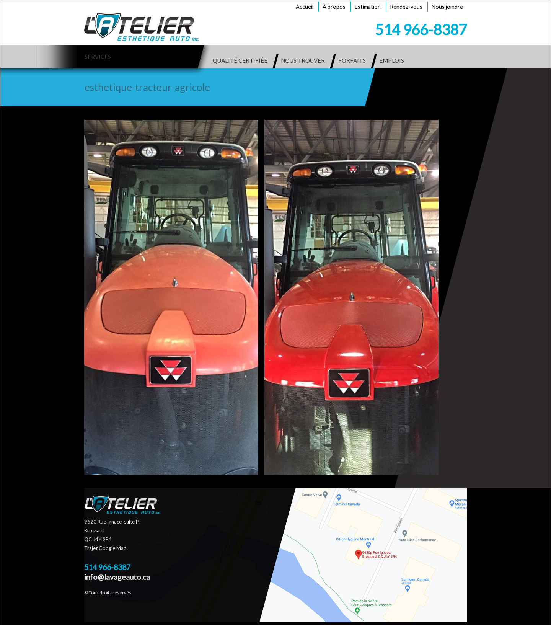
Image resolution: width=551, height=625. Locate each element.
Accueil (304, 6)
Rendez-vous (406, 6)
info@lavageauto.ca (117, 577)
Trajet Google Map (105, 548)
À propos (334, 6)
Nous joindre (447, 6)
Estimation (368, 6)
